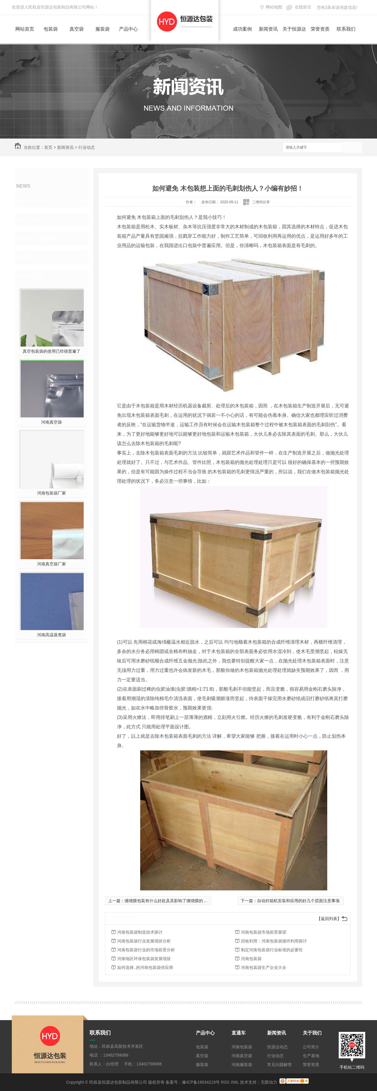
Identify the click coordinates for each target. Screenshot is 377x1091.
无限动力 (269, 1082)
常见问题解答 (39, 238)
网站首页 (24, 28)
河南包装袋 (251, 958)
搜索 (352, 147)
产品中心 (128, 28)
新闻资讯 (268, 28)
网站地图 (274, 7)
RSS (225, 1082)
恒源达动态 (37, 201)
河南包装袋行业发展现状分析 (144, 941)
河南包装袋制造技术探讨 (140, 932)
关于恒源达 (294, 28)
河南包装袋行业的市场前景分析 (146, 949)
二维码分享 (261, 202)
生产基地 (311, 1055)
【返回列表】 (329, 918)
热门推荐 (34, 276)
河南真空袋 (51, 422)
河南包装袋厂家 (51, 493)
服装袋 (102, 28)
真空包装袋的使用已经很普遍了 (51, 351)
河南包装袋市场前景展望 (263, 932)
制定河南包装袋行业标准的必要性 (272, 949)
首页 (48, 147)
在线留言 (303, 7)
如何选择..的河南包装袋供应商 (145, 967)
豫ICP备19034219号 (201, 1082)
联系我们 (346, 28)
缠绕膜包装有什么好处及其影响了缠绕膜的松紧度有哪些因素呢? (183, 900)
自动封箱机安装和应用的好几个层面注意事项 (298, 900)
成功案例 (242, 28)
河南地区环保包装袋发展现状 (144, 958)
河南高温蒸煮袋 (51, 634)
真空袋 (77, 28)
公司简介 (311, 1047)
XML (235, 1082)
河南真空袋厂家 (51, 564)
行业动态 (86, 147)
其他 (29, 257)
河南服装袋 (242, 1064)
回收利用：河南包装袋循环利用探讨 (274, 941)
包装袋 (51, 28)
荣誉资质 (320, 28)
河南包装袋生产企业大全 (263, 967)
